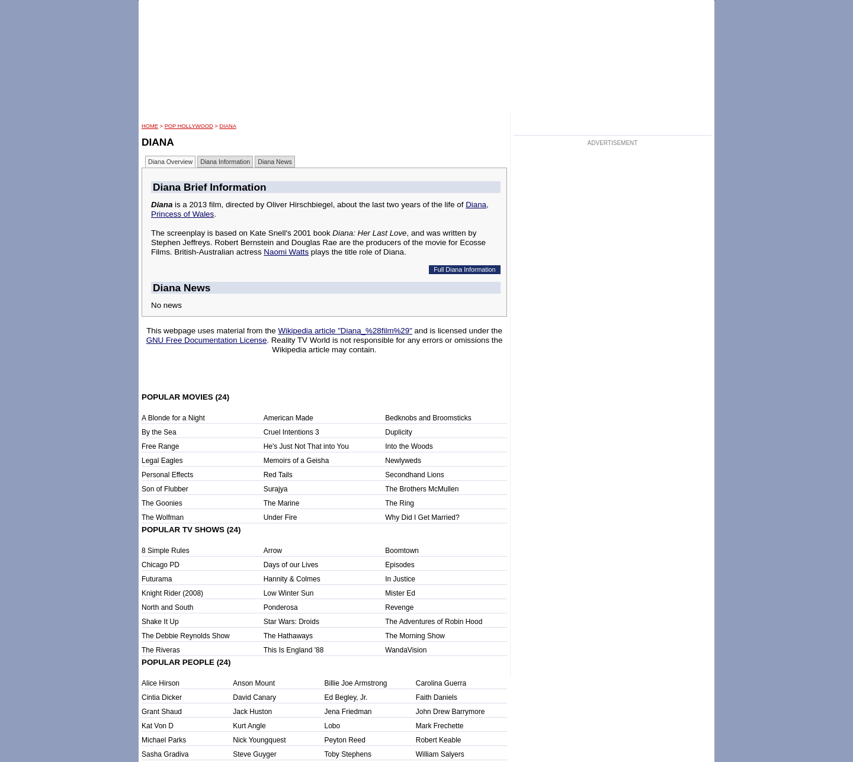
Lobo (333, 726)
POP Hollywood (189, 126)
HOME (150, 126)
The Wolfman (163, 517)
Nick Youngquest (259, 740)
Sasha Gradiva (165, 754)
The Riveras (161, 650)
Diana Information (225, 161)
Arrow (273, 550)
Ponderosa (281, 607)
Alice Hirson (160, 683)
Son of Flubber (165, 489)
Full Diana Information (464, 269)
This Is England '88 (294, 650)
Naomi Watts (286, 251)
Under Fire (280, 517)
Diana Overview (170, 161)
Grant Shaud (162, 712)
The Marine (282, 503)
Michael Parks (164, 740)
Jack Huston (252, 712)
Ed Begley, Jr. (346, 697)
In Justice (400, 579)
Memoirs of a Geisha (296, 460)
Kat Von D (158, 726)
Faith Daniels (436, 697)
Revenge (399, 607)
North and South (167, 607)
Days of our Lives (291, 565)
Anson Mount (254, 683)
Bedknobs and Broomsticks (428, 418)
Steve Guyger (254, 754)
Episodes (399, 565)
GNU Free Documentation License (206, 340)
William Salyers (440, 754)
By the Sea (159, 432)
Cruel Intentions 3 (291, 432)
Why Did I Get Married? (422, 517)
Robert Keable (438, 740)
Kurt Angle (249, 726)
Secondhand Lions (414, 475)
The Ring (399, 503)
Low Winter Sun (289, 593)
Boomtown (402, 550)
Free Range (160, 446)
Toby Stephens (348, 754)
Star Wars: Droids (291, 622)
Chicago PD (160, 565)
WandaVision (405, 650)
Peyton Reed (345, 740)
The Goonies (162, 503)
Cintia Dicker (162, 697)
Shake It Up (160, 622)
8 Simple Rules (166, 550)
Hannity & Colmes (292, 579)
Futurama (157, 579)
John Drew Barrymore (450, 712)
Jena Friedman (348, 712)
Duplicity (398, 432)
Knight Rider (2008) (172, 593)
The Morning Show (415, 636)
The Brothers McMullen (421, 489)
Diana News (274, 161)
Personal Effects (167, 475)
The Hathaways (288, 636)
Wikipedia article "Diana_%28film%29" (345, 330)
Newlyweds (403, 460)
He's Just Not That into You (306, 446)
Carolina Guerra (441, 683)
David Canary (254, 697)
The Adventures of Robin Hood (433, 622)
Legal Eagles (162, 460)
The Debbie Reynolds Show (186, 636)
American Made (288, 418)
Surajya (276, 489)
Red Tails (278, 475)
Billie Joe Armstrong (356, 683)
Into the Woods (409, 446)
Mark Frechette (440, 726)
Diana (227, 126)
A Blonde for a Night (173, 418)
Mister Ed (400, 593)
